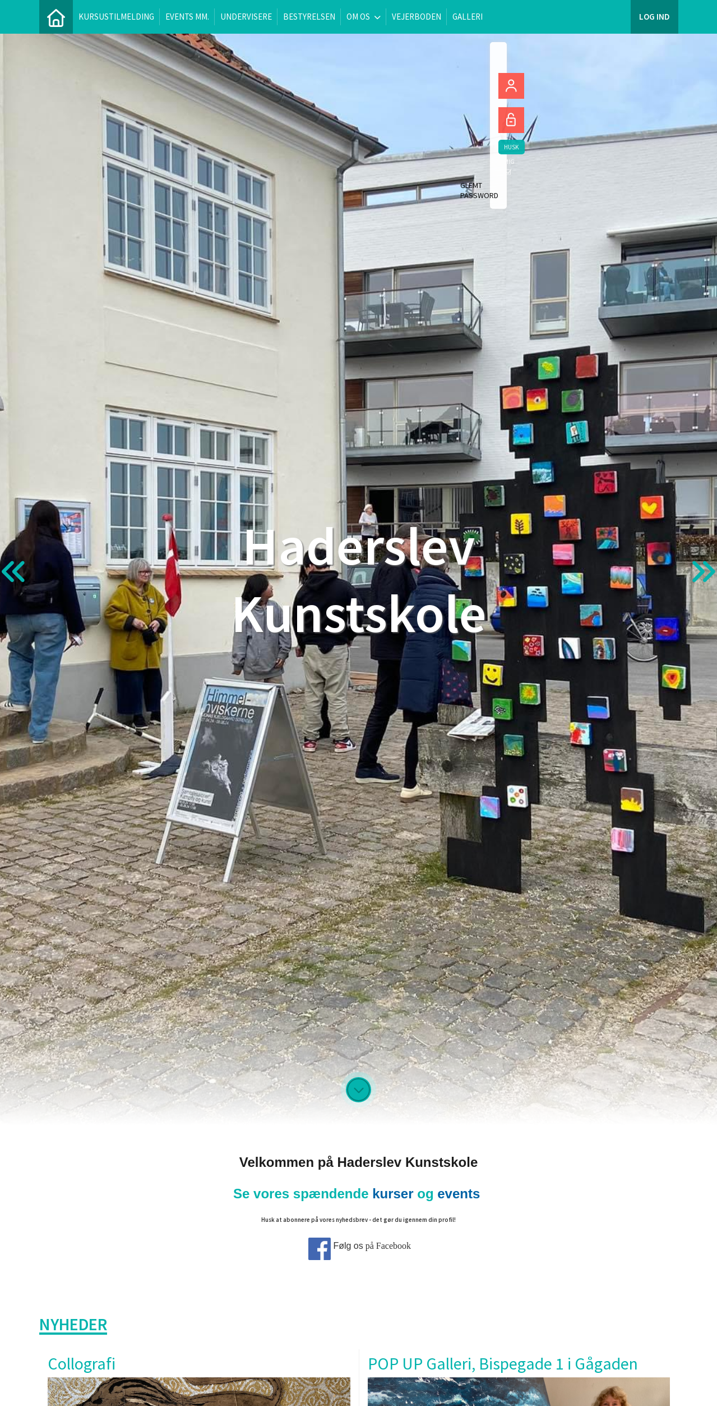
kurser (392, 1193)
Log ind (654, 16)
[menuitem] (56, 17)
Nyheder (73, 1324)
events (458, 1193)
